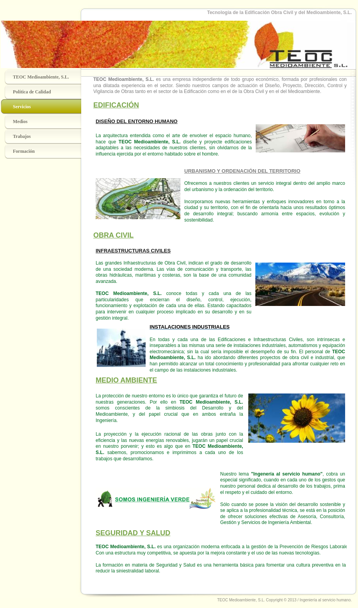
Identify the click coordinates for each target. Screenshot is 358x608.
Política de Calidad (32, 92)
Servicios (22, 106)
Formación (24, 151)
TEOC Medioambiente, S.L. (41, 77)
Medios (20, 121)
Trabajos (22, 136)
